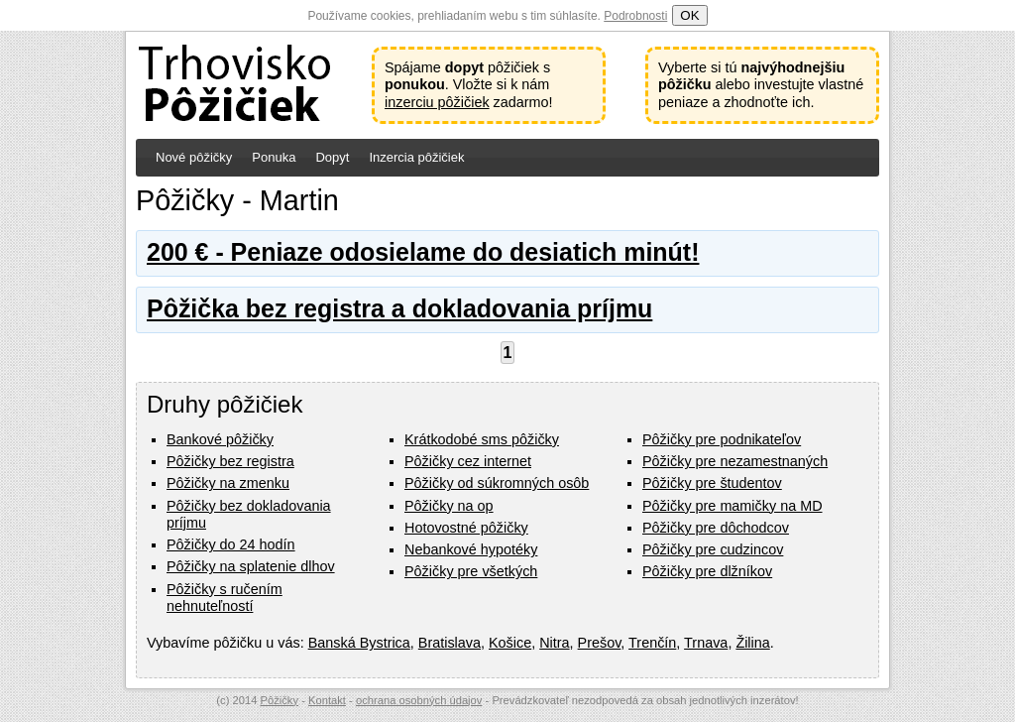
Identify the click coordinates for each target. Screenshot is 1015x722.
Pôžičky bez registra (230, 461)
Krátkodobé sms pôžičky (481, 439)
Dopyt (332, 157)
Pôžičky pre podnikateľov (721, 439)
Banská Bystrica (359, 643)
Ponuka (273, 157)
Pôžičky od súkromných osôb (496, 483)
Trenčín (652, 643)
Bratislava (449, 643)
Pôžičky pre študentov (712, 483)
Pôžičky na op (449, 506)
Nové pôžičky (194, 157)
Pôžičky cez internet (467, 461)
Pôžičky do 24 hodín (231, 544)
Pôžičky (280, 700)
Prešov (599, 643)
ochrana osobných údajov (419, 700)
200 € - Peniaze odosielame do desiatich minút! (423, 252)
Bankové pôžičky (220, 439)
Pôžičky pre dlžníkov (707, 571)
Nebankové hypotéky (470, 549)
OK (689, 15)
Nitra (554, 643)
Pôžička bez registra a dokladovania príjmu (399, 308)
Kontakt (327, 700)
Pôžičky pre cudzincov (712, 549)
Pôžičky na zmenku (228, 483)
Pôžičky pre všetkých (470, 571)
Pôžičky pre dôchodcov (715, 528)
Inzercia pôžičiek (416, 157)
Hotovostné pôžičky (466, 528)
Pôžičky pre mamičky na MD (732, 506)
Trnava (706, 643)
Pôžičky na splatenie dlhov (251, 566)
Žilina (752, 643)
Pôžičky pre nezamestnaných (735, 461)
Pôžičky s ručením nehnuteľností (224, 597)
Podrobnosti (635, 16)
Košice (510, 643)
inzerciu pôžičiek (437, 102)
